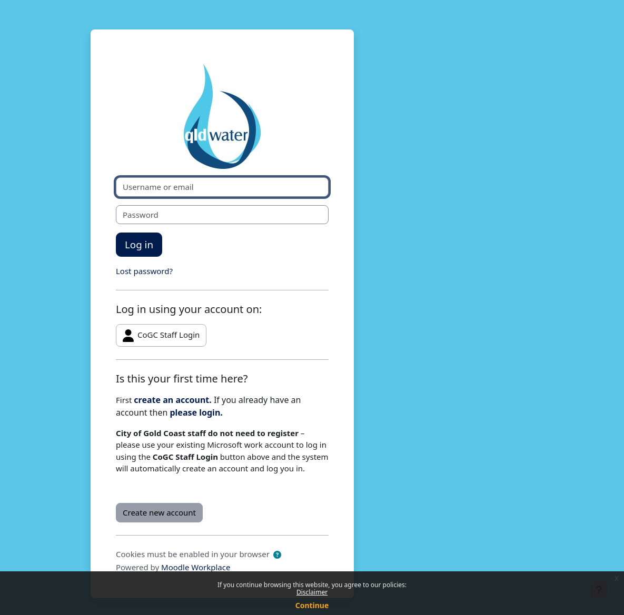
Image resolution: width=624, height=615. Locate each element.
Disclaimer (312, 592)
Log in (139, 244)
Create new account (159, 512)
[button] (277, 554)
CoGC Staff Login (161, 335)
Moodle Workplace (195, 567)
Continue (312, 605)
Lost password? (144, 271)
